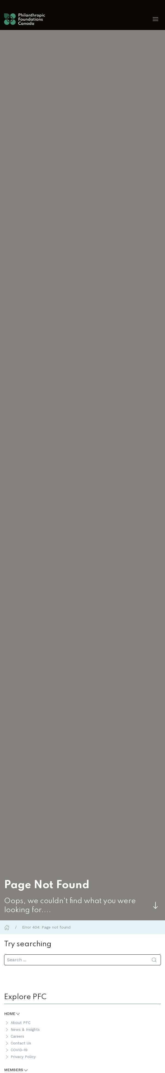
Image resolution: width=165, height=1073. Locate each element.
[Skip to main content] (155, 905)
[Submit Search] (154, 959)
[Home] (7, 927)
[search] (82, 959)
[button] (155, 19)
